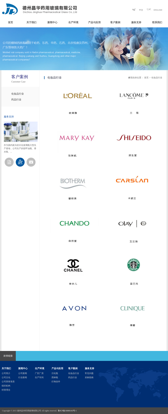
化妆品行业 (17, 93)
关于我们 (31, 22)
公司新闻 (22, 373)
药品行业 (16, 99)
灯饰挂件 (56, 381)
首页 (10, 22)
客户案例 (115, 22)
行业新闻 (22, 377)
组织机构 (6, 385)
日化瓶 (55, 373)
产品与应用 (94, 22)
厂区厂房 (39, 373)
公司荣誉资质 (8, 381)
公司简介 (6, 373)
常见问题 (89, 373)
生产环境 (73, 22)
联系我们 (157, 22)
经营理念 (6, 390)
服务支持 (136, 22)
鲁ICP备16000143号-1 (67, 411)
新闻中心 (52, 22)
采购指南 (89, 377)
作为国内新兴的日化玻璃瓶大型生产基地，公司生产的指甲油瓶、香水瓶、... (20, 148)
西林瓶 (55, 377)
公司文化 (6, 377)
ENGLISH (158, 10)
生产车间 (39, 377)
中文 (141, 10)
